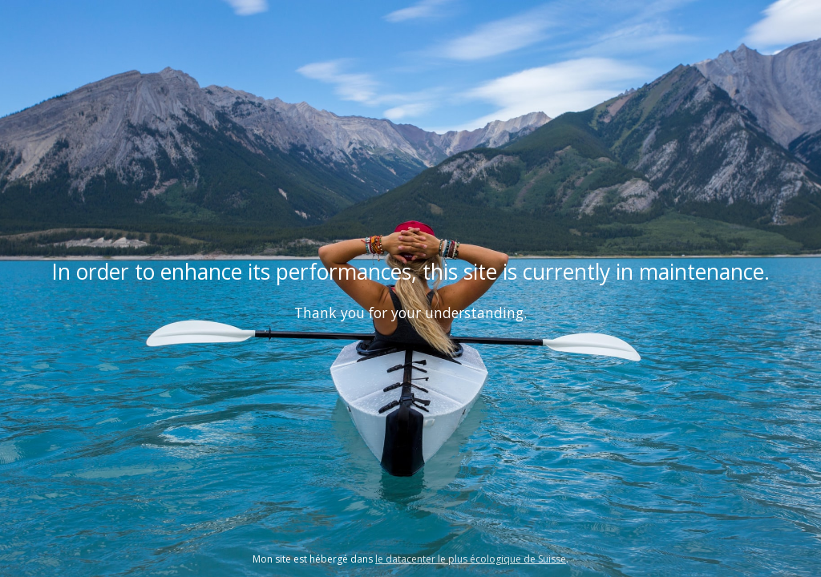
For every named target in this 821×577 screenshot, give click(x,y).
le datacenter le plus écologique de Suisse (470, 559)
